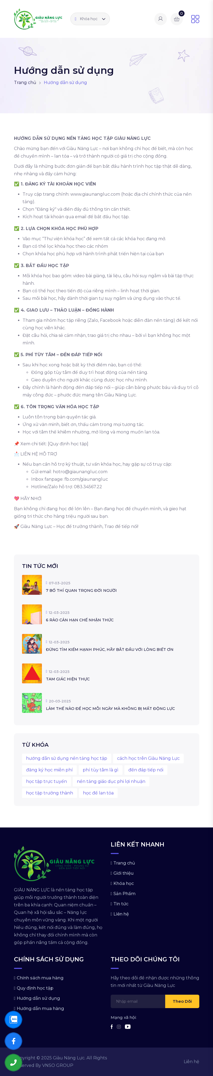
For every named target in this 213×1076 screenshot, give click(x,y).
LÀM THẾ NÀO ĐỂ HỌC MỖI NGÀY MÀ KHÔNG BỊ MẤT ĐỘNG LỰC (110, 708)
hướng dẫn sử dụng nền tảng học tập (66, 758)
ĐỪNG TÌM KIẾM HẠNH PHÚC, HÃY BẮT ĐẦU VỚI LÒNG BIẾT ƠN (110, 649)
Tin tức (120, 903)
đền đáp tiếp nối (145, 769)
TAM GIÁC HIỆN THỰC (68, 679)
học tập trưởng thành (49, 793)
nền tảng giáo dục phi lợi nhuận (111, 781)
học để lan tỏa (98, 793)
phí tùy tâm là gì (100, 769)
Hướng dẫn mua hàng (40, 1008)
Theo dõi (182, 1001)
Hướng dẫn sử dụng (38, 998)
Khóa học (86, 18)
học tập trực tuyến (46, 781)
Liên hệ (121, 914)
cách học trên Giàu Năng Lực (148, 758)
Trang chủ (25, 82)
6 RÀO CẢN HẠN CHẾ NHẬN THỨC (80, 620)
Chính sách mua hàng (40, 977)
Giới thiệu (123, 873)
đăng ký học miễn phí (49, 769)
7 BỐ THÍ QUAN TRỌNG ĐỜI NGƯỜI (81, 590)
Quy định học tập (35, 988)
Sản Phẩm (124, 893)
